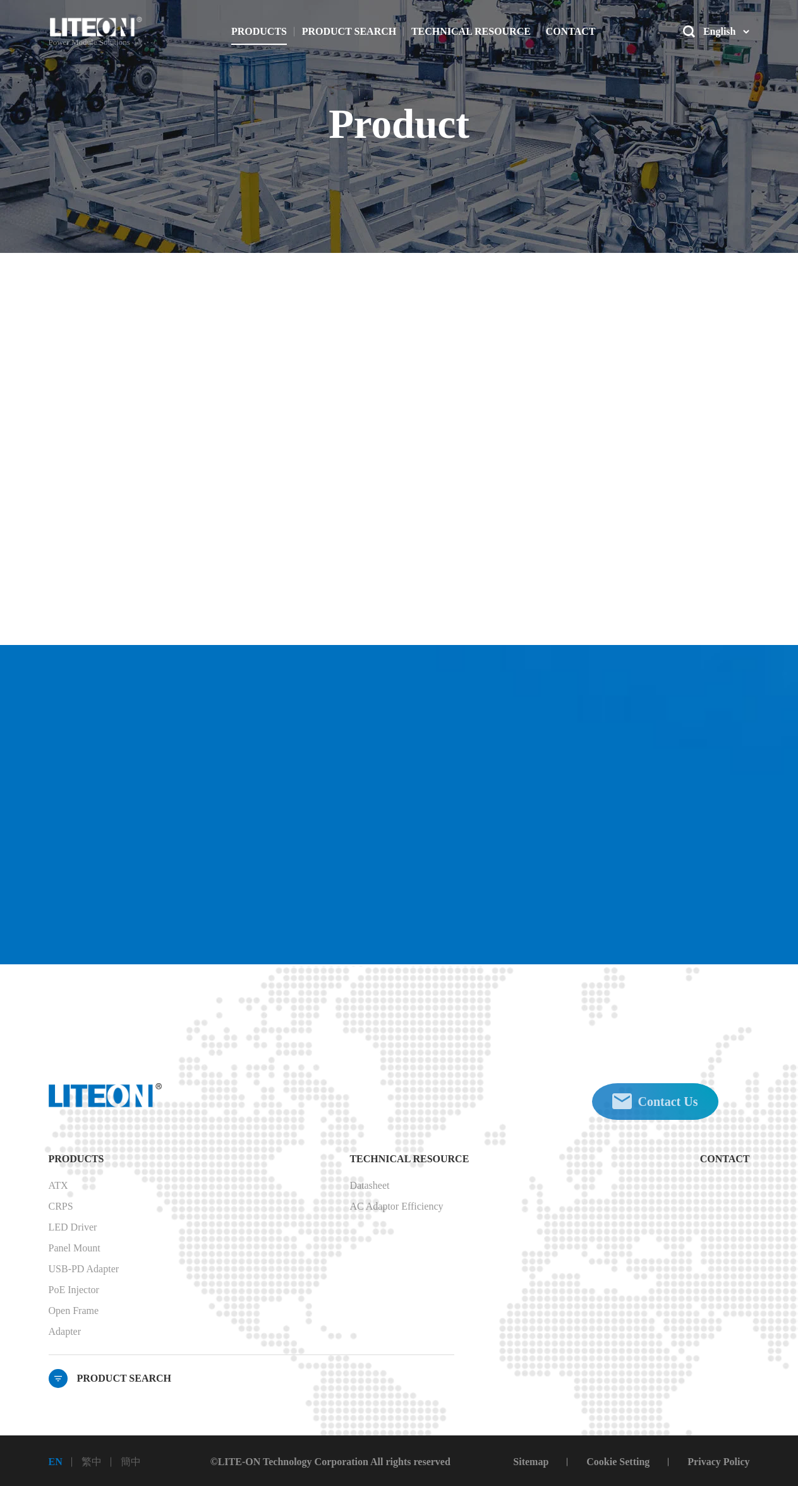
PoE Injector (74, 1289)
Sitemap (530, 1461)
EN (56, 1461)
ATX (58, 1185)
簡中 (131, 1461)
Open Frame (74, 1310)
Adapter (65, 1331)
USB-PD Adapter (84, 1268)
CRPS (61, 1206)
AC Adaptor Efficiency (396, 1206)
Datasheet (369, 1185)
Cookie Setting (618, 1461)
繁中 (92, 1461)
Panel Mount (74, 1248)
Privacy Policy (718, 1461)
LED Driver (73, 1227)
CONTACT (725, 1158)
